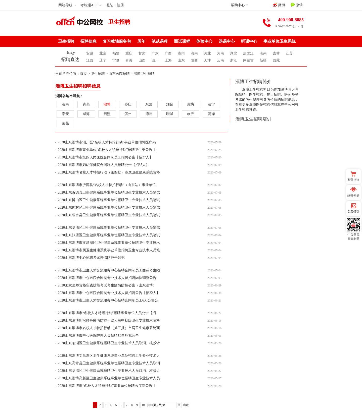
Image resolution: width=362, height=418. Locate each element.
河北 (207, 53)
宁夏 (115, 60)
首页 (83, 74)
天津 (207, 60)
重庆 (128, 53)
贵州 (181, 53)
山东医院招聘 (119, 74)
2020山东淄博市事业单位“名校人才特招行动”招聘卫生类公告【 (107, 150)
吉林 (276, 53)
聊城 (169, 114)
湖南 (263, 53)
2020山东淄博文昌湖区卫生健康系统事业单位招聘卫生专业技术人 (109, 355)
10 (143, 405)
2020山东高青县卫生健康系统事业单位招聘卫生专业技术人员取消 (109, 363)
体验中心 (204, 41)
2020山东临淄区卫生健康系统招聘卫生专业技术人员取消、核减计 (109, 343)
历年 (141, 41)
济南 (65, 104)
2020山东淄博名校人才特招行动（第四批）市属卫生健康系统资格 (109, 172)
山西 (142, 60)
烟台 (169, 104)
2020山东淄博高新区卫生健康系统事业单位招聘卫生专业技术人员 (109, 378)
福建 (115, 53)
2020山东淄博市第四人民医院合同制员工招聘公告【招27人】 (105, 157)
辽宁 (102, 60)
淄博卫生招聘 (144, 74)
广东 (155, 53)
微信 (297, 5)
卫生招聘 (119, 22)
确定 (186, 405)
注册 (120, 5)
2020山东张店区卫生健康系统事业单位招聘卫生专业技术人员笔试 (109, 235)
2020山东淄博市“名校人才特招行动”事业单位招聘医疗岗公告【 (107, 386)
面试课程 (182, 41)
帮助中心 (238, 5)
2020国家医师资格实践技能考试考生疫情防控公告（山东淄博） (107, 285)
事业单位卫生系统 (279, 41)
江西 (89, 60)
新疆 (263, 60)
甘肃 (142, 53)
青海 (128, 60)
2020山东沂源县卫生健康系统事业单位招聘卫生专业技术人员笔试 (109, 192)
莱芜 (65, 123)
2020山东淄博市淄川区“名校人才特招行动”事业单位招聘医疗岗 (107, 142)
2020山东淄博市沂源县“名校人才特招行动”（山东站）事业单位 (107, 185)
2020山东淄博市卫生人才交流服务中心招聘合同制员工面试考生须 (109, 270)
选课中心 (227, 41)
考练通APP (90, 5)
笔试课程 (160, 41)
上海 (168, 60)
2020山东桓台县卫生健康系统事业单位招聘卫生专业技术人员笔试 (109, 215)
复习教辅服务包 (117, 41)
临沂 (190, 114)
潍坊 (190, 104)
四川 (155, 60)
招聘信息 (88, 41)
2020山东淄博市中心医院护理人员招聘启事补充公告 (98, 335)
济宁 (211, 104)
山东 (181, 60)
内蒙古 (248, 60)
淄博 (107, 104)
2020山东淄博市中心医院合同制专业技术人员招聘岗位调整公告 (107, 278)
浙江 (233, 60)
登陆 (109, 5)
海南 (194, 53)
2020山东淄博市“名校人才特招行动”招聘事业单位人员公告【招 (107, 313)
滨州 (127, 114)
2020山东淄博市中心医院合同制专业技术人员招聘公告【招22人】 (109, 293)
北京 (102, 53)
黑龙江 (248, 53)
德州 (148, 114)
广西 (168, 53)
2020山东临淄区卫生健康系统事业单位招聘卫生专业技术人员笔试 (109, 227)
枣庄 (127, 104)
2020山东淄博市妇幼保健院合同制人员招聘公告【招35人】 (103, 165)
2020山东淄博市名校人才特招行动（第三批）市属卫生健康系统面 (109, 328)
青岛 (86, 104)
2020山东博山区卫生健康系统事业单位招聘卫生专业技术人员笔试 (109, 200)
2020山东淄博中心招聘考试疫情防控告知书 (91, 258)
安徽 (89, 53)
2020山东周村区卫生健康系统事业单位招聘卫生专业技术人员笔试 (109, 207)
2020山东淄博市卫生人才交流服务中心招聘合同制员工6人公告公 (108, 300)
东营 (148, 104)
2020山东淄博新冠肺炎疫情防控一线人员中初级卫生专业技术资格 (109, 320)
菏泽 (211, 114)
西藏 (276, 60)
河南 (220, 53)
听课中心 (249, 41)
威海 (86, 114)
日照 (107, 114)
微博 (279, 5)
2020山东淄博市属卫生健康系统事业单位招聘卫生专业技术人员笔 (109, 250)
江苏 (289, 53)
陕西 (194, 60)
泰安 (65, 114)
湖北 (233, 53)
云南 (220, 60)
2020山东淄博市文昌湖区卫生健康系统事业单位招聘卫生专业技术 (109, 243)
